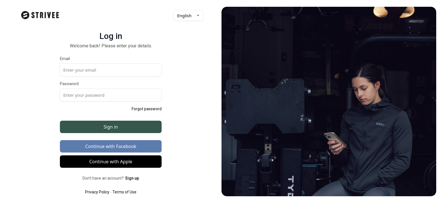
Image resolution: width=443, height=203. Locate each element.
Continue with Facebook (110, 146)
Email (65, 59)
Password (69, 84)
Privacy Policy (97, 192)
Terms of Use (124, 192)
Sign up (132, 178)
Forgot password (147, 109)
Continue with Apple (110, 161)
